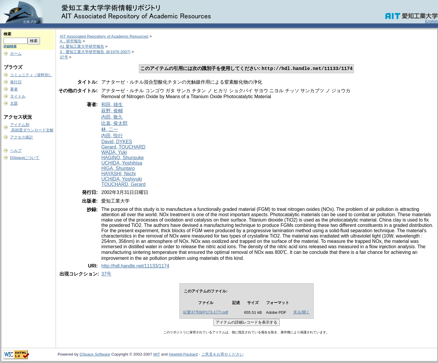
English (431, 21)
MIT (156, 355)
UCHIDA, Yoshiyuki (121, 179)
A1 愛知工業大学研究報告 (82, 46)
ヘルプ (16, 150)
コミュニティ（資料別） (31, 75)
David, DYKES (116, 142)
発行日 (16, 82)
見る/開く (301, 313)
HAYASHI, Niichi (118, 174)
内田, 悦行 (112, 136)
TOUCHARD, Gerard (123, 184)
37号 (64, 57)
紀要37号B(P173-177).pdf (205, 313)
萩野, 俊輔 (112, 111)
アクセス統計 (21, 137)
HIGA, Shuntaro (118, 168)
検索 (7, 34)
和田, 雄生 (112, 105)
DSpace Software (95, 355)
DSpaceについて (24, 157)
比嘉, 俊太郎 (114, 123)
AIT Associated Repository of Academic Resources (104, 36)
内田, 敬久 (112, 117)
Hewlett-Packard (183, 355)
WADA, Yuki (114, 152)
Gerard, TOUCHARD (123, 147)
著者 (14, 89)
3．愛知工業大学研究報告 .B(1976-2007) (95, 52)
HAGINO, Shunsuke (122, 158)
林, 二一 (109, 130)
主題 (14, 103)
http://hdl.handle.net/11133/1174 (135, 266)
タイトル (17, 96)
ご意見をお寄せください (222, 355)
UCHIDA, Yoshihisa (121, 163)
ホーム (16, 53)
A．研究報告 (71, 41)
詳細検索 (10, 46)
